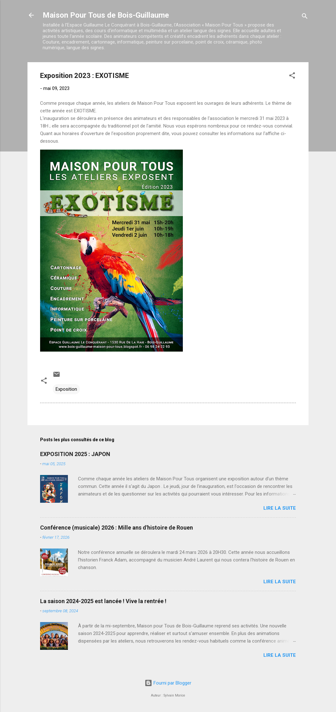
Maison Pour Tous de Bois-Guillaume (106, 15)
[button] (292, 76)
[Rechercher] (305, 17)
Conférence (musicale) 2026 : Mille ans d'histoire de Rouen (116, 527)
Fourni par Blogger (168, 683)
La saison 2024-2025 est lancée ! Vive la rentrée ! (103, 601)
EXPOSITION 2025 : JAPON (75, 454)
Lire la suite (279, 508)
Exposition (66, 389)
